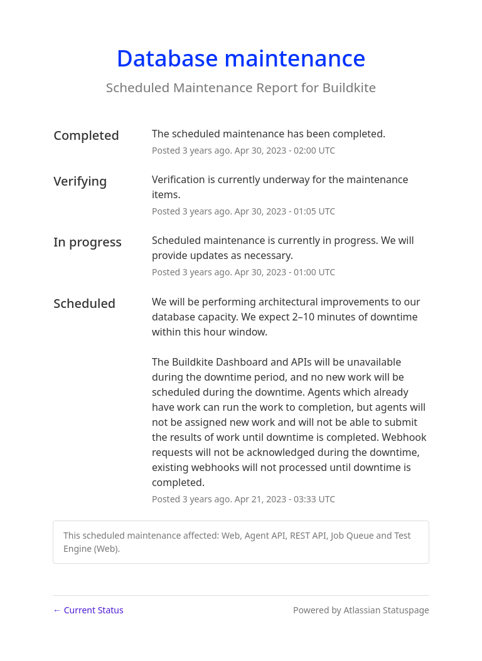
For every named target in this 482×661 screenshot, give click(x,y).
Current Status (88, 610)
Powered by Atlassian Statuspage (361, 610)
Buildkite (350, 87)
